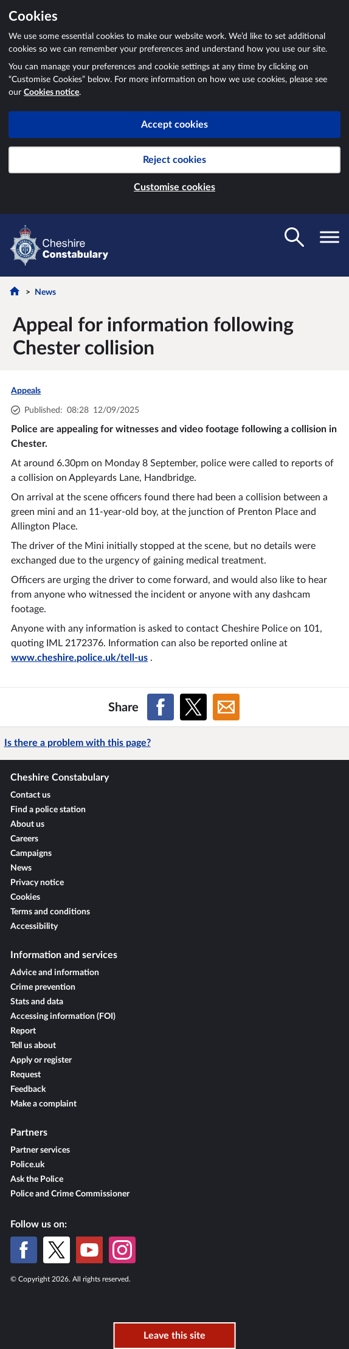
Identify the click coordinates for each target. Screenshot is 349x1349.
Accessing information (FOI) (63, 1016)
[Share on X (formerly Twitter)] (193, 707)
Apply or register (41, 1060)
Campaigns (31, 853)
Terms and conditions (50, 912)
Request (25, 1075)
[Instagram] (122, 1250)
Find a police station (48, 810)
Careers (24, 839)
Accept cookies (174, 124)
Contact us (30, 795)
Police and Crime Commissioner (70, 1194)
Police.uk (27, 1165)
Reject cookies (174, 160)
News (45, 292)
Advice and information (54, 972)
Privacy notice (37, 882)
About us (27, 824)
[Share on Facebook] (160, 707)
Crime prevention (42, 987)
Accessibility (34, 926)
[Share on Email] (226, 707)
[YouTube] (89, 1250)
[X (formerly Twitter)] (56, 1250)
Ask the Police (36, 1179)
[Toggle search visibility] (294, 237)
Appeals (26, 391)
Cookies (25, 897)
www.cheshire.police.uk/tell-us (79, 658)
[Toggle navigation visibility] (329, 237)
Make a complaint (43, 1104)
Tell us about (33, 1045)
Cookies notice (51, 92)
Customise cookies (174, 187)
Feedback (28, 1089)
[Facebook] (23, 1250)
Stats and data (36, 1002)
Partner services (40, 1150)
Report (23, 1031)
